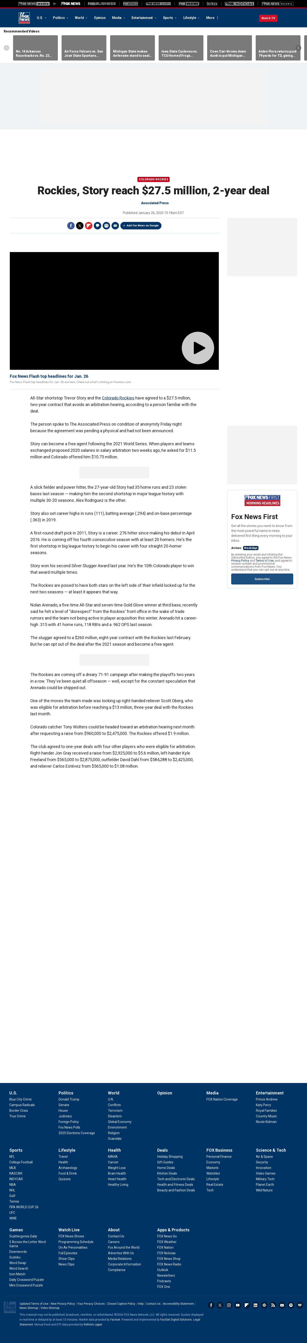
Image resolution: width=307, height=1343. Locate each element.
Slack (264, 1305)
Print (106, 225)
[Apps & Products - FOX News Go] (167, 1236)
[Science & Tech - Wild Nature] (264, 1190)
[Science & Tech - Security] (262, 1162)
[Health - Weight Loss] (117, 1168)
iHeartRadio (299, 1305)
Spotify (290, 1305)
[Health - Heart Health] (117, 1179)
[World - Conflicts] (114, 1105)
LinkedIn (255, 1305)
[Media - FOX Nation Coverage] (222, 1099)
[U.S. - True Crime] (17, 1116)
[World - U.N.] (111, 1099)
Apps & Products (173, 1229)
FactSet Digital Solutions (176, 1319)
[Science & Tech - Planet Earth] (265, 1184)
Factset (115, 1319)
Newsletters (282, 1305)
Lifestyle (190, 18)
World (80, 18)
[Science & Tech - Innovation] (263, 1168)
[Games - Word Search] (18, 1268)
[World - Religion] (114, 1133)
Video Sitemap (50, 1308)
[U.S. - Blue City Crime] (20, 1099)
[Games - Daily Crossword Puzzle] (26, 1280)
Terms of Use (265, 560)
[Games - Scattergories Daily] (23, 1236)
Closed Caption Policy (121, 1303)
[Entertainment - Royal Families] (266, 1110)
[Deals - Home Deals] (166, 1168)
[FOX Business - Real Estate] (214, 1184)
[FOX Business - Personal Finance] (219, 1156)
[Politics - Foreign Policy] (69, 1122)
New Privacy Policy (63, 1303)
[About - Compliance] (117, 1270)
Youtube (237, 1305)
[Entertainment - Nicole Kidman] (266, 1122)
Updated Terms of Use (34, 1303)
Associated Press (155, 203)
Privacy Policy (240, 560)
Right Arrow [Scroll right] (298, 48)
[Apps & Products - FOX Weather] (167, 1242)
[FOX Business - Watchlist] (213, 1173)
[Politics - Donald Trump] (69, 1099)
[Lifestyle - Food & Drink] (68, 1173)
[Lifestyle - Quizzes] (65, 1179)
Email (115, 225)
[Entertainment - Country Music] (266, 1116)
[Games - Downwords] (18, 1252)
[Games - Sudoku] (15, 1257)
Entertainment (143, 18)
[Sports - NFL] (12, 1156)
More (210, 18)
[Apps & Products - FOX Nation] (165, 1247)
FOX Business (219, 1150)
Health (114, 1150)
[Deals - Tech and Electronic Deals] (176, 1179)
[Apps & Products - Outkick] (162, 1270)
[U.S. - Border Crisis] (18, 1110)
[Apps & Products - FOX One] (163, 1287)
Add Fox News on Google (143, 225)
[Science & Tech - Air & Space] (264, 1156)
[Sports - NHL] (12, 1190)
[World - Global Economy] (120, 1122)
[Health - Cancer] (113, 1162)
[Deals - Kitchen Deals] (167, 1173)
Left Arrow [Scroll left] (6, 48)
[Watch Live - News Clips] (66, 1264)
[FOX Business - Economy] (213, 1162)
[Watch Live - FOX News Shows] (71, 1236)
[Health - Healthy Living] (118, 1184)
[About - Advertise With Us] (121, 1253)
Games (16, 1229)
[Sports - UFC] (12, 1213)
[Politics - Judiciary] (65, 1116)
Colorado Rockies (153, 179)
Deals (162, 1150)
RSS (273, 1305)
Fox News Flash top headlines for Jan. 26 (49, 376)
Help (140, 1303)
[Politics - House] (63, 1110)
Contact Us (153, 1303)
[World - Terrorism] (115, 1110)
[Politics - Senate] (64, 1105)
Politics (59, 18)
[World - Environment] (117, 1127)
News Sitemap (29, 1308)
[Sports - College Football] (21, 1162)
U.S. (40, 18)
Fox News (24, 18)
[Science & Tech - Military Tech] (265, 1179)
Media (117, 18)
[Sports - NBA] (12, 1184)
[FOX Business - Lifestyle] (212, 1179)
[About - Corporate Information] (124, 1264)
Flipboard (88, 225)
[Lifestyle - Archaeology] (68, 1168)
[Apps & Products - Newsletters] (166, 1275)
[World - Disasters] (115, 1116)
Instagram (228, 1305)
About (114, 1229)
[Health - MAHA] (113, 1156)
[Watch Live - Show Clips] (67, 1259)
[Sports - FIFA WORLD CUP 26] (23, 1207)
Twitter (80, 225)
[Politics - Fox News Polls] (69, 1127)
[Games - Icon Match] (17, 1274)
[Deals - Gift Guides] (165, 1162)
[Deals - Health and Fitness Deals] (175, 1184)
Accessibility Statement (178, 1303)
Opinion (99, 18)
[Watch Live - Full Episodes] (68, 1253)
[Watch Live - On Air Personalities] (73, 1247)
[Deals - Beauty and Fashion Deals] (176, 1190)
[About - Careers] (114, 1242)
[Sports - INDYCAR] (16, 1179)
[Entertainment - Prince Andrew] (267, 1099)
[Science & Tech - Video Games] (266, 1173)
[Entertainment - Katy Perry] (263, 1105)
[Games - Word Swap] (17, 1263)
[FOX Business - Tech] (210, 1190)
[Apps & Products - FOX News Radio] (169, 1264)
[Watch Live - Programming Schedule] (76, 1242)
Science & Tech (271, 1150)
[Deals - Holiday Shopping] (170, 1156)
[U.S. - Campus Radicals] (22, 1105)
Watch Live (69, 1229)
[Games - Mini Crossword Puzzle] (26, 1285)
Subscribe (262, 579)
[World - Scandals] (115, 1138)
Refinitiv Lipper (93, 1324)
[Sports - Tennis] (14, 1201)
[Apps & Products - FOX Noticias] (166, 1253)
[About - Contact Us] (116, 1236)
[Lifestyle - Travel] (63, 1156)
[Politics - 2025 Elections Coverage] (77, 1133)
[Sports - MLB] (12, 1168)
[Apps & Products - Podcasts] (164, 1281)
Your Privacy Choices (91, 1303)
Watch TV (268, 18)
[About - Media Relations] (120, 1259)
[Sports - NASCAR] (15, 1173)
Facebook (71, 225)
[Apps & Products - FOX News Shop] (169, 1259)
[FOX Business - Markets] (212, 1168)
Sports (168, 18)
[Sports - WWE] (13, 1218)
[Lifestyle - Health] (63, 1162)
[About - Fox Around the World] (124, 1247)
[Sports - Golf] (12, 1196)
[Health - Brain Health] (117, 1173)
